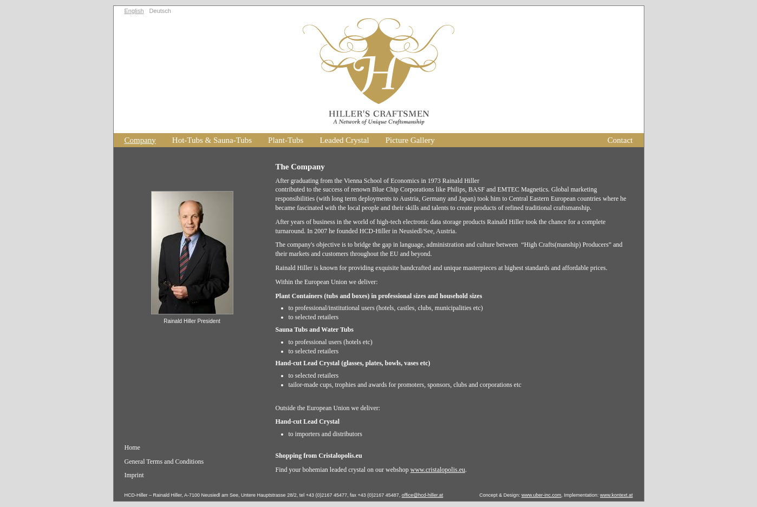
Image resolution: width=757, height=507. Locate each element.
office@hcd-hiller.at (422, 495)
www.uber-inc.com (541, 495)
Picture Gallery (410, 140)
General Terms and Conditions (164, 461)
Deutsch (160, 11)
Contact (620, 140)
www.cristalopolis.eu (437, 469)
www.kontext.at (616, 495)
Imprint (134, 475)
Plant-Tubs (285, 140)
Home (132, 447)
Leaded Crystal (344, 140)
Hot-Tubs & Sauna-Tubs (212, 140)
